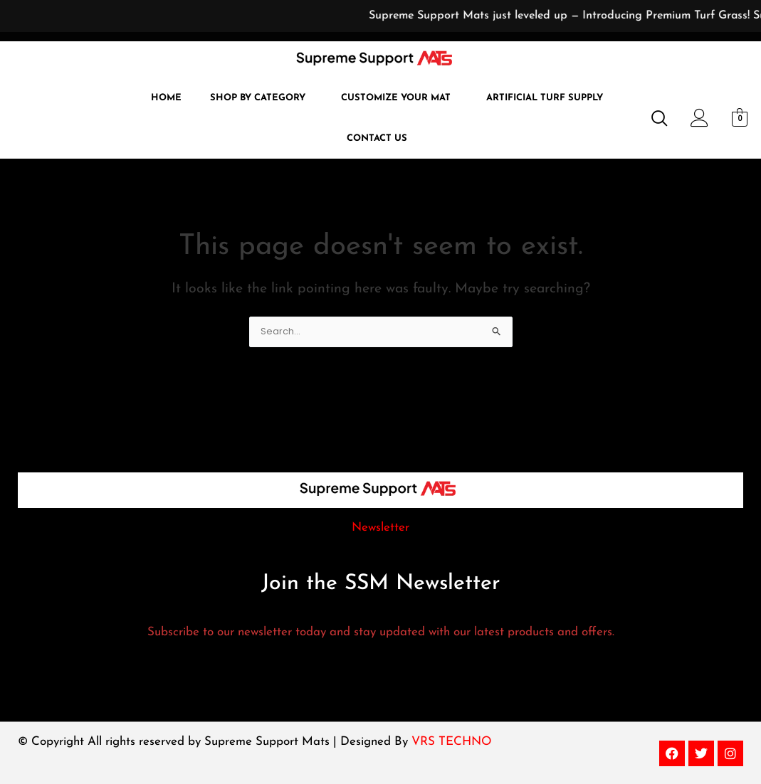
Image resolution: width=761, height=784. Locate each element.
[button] (261, 98)
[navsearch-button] (653, 119)
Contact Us (377, 138)
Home (166, 97)
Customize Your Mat (396, 97)
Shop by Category (257, 97)
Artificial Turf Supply (544, 97)
